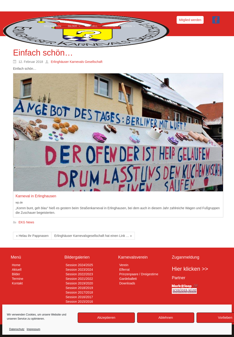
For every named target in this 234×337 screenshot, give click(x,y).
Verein (123, 265)
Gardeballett (128, 279)
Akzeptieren (106, 317)
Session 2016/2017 (79, 297)
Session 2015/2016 (79, 301)
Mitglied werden (190, 20)
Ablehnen (165, 317)
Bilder (16, 274)
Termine (17, 279)
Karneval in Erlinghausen (36, 196)
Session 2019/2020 (79, 283)
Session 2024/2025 (79, 265)
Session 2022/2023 (79, 274)
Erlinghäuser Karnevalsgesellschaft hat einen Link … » (93, 236)
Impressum (33, 329)
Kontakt (17, 283)
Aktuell (16, 269)
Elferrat (124, 269)
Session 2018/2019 (79, 288)
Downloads (127, 283)
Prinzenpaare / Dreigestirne (138, 274)
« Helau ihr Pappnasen (32, 236)
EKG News (26, 222)
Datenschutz (16, 329)
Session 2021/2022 (79, 279)
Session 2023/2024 (79, 269)
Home (16, 265)
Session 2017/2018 (79, 292)
